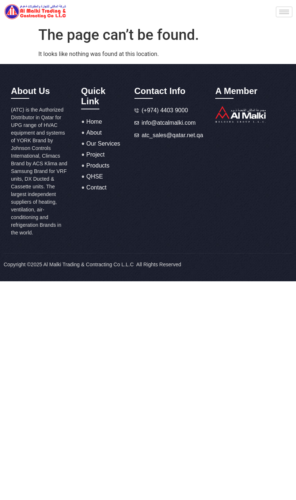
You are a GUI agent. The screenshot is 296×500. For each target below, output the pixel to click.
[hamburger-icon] (284, 12)
